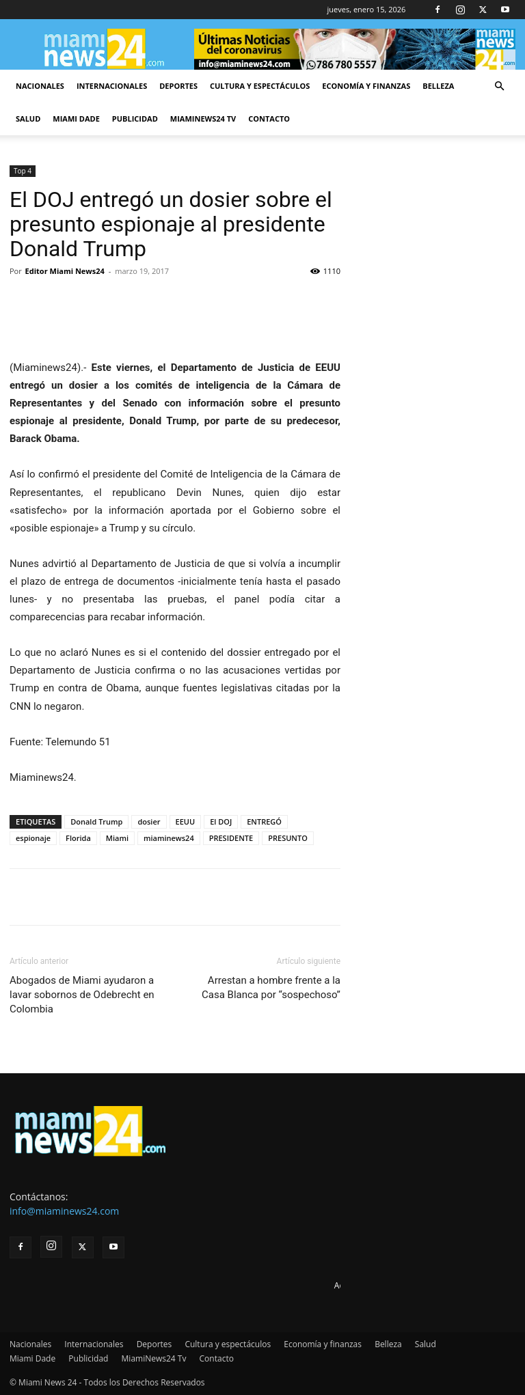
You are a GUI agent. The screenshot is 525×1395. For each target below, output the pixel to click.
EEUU (186, 821)
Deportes (178, 86)
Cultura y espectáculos (260, 86)
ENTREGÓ (264, 821)
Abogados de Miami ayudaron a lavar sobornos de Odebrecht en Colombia (82, 994)
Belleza (438, 86)
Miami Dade (76, 118)
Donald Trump (96, 821)
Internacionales (112, 86)
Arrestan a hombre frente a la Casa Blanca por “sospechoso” (271, 987)
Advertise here (362, 1285)
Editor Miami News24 (65, 271)
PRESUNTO (288, 838)
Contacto (269, 118)
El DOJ (221, 821)
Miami (117, 838)
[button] (499, 86)
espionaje (33, 838)
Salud (28, 118)
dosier (148, 821)
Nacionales (40, 86)
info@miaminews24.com (64, 1210)
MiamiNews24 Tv (203, 118)
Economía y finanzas (366, 86)
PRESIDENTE (231, 838)
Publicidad (135, 118)
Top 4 (22, 171)
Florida (78, 838)
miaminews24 (169, 838)
